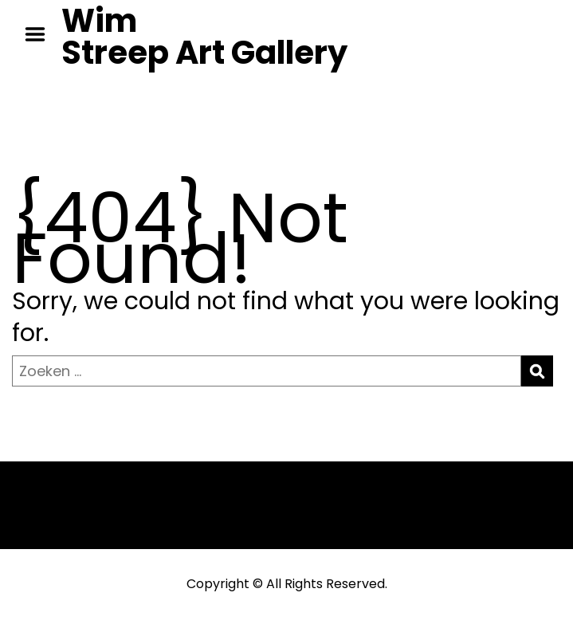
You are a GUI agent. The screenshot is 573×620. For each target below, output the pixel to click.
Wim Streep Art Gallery (204, 37)
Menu (40, 34)
